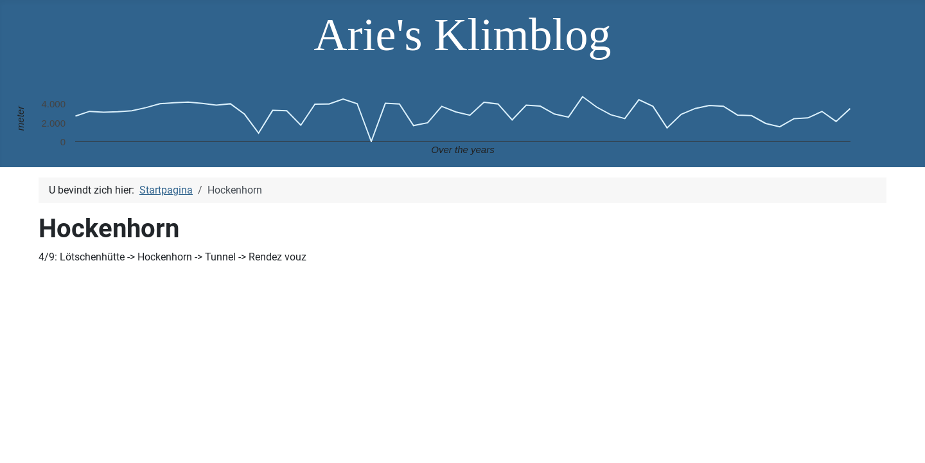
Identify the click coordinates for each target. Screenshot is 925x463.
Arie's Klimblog (463, 34)
